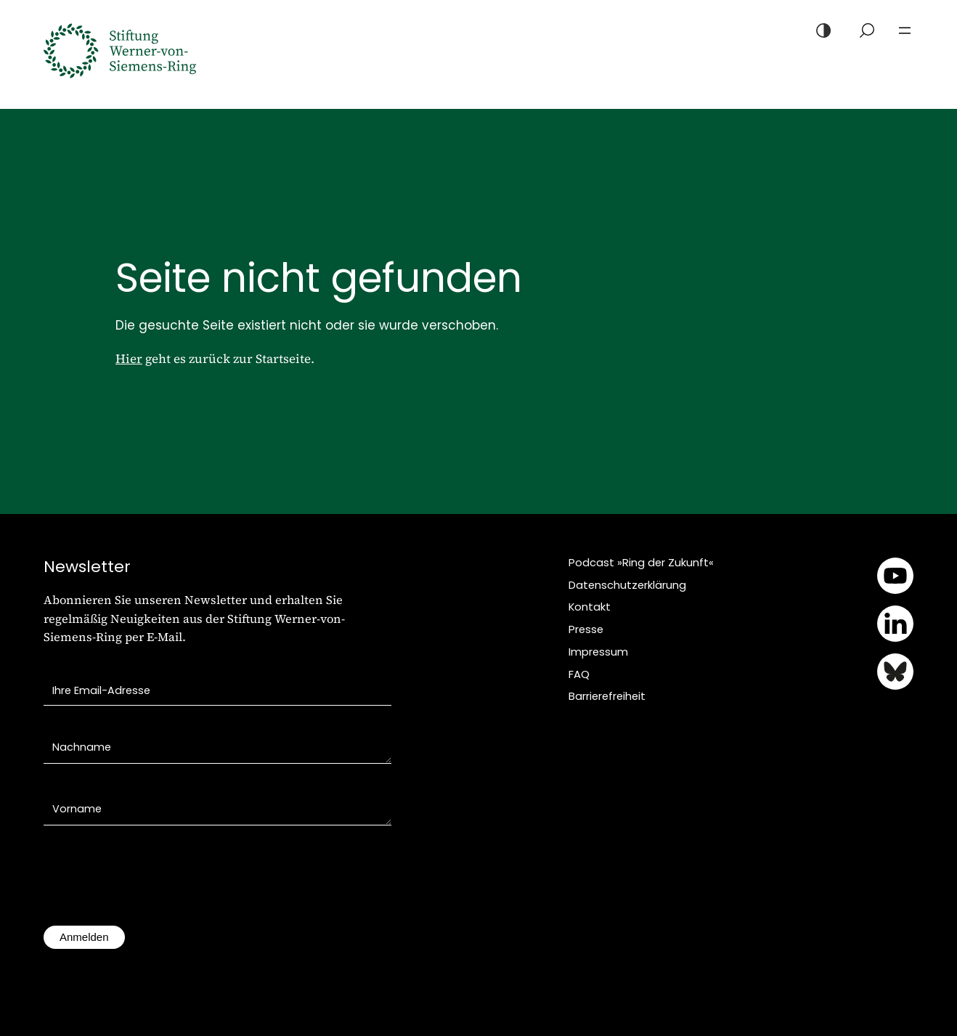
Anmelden (84, 937)
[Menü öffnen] (904, 30)
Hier (128, 358)
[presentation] (154, 883)
